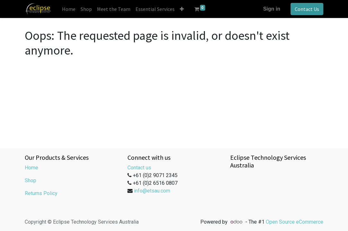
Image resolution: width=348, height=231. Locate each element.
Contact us (139, 168)
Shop (30, 180)
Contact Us (307, 9)
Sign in (271, 9)
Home (31, 168)
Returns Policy (41, 193)
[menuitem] (68, 9)
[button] (182, 9)
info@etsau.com (152, 191)
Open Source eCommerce (294, 222)
